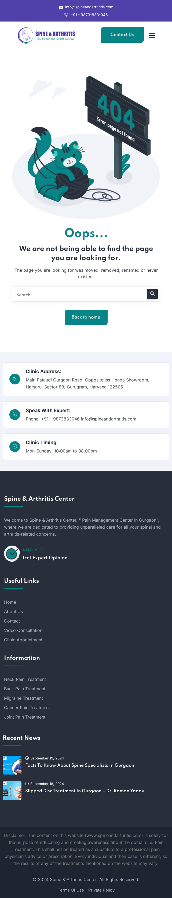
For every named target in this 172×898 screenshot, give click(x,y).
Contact (12, 621)
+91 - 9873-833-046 (86, 14)
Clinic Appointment (23, 639)
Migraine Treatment (23, 698)
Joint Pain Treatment (24, 717)
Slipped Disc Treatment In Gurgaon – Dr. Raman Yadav (84, 791)
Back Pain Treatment (24, 688)
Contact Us (122, 35)
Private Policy (101, 890)
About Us (13, 611)
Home (10, 602)
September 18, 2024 (44, 784)
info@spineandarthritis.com (86, 7)
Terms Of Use (71, 890)
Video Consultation (23, 630)
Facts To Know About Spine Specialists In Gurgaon (79, 765)
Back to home (86, 317)
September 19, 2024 (44, 758)
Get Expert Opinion (45, 558)
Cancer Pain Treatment (27, 707)
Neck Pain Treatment (25, 679)
